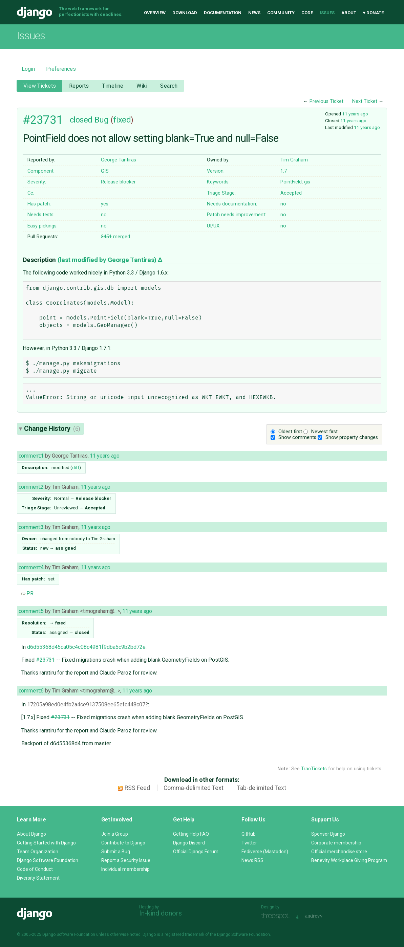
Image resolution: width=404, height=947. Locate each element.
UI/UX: (213, 226)
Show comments (297, 437)
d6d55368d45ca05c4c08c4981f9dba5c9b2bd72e (86, 647)
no (283, 204)
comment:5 (31, 611)
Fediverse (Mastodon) (264, 851)
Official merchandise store (339, 851)
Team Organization (37, 851)
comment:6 (31, 690)
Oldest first (290, 432)
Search (168, 86)
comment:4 (31, 567)
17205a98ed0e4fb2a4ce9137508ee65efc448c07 (86, 704)
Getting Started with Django (46, 842)
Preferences (61, 69)
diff (75, 467)
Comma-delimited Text (194, 788)
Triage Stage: (221, 193)
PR (27, 593)
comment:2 (31, 487)
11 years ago (355, 113)
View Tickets (39, 86)
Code (307, 12)
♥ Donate (373, 12)
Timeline (112, 86)
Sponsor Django (328, 834)
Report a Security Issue (125, 860)
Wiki (141, 86)
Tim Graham (294, 160)
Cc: (30, 193)
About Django (31, 834)
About (348, 12)
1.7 (283, 171)
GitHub (248, 834)
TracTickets (314, 769)
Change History (52, 428)
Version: (216, 171)
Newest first (324, 432)
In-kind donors (160, 913)
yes (104, 204)
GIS (105, 171)
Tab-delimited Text (261, 788)
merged (115, 237)
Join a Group (114, 834)
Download (184, 12)
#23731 (43, 120)
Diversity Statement (38, 878)
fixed (122, 120)
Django (34, 13)
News (254, 12)
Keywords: (218, 182)
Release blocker (118, 182)
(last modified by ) (108, 260)
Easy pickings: (42, 226)
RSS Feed (137, 788)
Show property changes (351, 437)
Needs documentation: (232, 204)
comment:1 (31, 456)
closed (81, 120)
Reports (79, 86)
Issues (327, 12)
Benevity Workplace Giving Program (349, 860)
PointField (291, 182)
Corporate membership (336, 842)
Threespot (277, 916)
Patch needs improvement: (236, 215)
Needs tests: (41, 215)
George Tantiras (118, 160)
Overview (155, 12)
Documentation (222, 12)
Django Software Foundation (47, 860)
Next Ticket (364, 101)
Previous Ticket (326, 101)
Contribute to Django (123, 842)
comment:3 (31, 527)
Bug (101, 120)
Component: (41, 171)
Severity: (36, 182)
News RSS (252, 860)
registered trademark (184, 934)
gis (307, 182)
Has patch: (39, 204)
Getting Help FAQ (191, 834)
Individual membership (125, 869)
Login (28, 69)
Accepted (291, 193)
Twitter (249, 842)
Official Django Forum (195, 851)
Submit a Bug (115, 851)
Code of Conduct (35, 869)
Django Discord (189, 842)
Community (281, 12)
